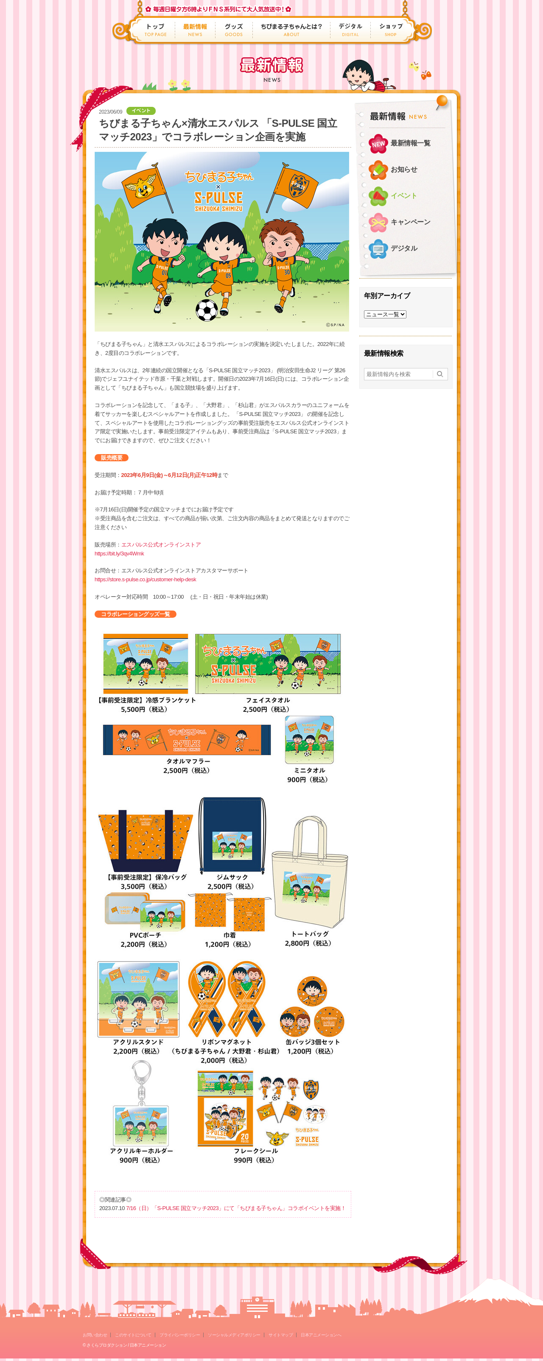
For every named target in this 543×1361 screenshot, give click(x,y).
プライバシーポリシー (180, 1335)
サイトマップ (281, 1335)
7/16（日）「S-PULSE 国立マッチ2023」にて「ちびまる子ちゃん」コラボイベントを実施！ (236, 1208)
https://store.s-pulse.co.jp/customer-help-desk (145, 579)
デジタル (350, 30)
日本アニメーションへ (321, 1335)
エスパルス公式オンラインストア (161, 544)
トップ (156, 30)
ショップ (389, 30)
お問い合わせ (95, 1335)
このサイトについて (133, 1335)
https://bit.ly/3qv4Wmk (119, 553)
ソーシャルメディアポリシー (234, 1335)
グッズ (234, 30)
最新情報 (195, 30)
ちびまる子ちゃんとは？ (291, 30)
